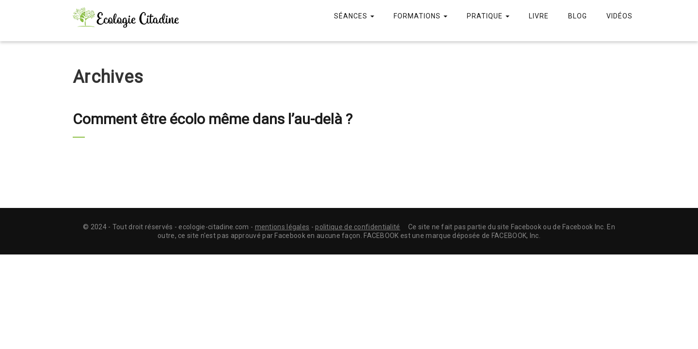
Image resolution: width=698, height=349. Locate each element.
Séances (354, 16)
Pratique (488, 16)
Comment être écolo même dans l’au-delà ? (212, 119)
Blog (577, 16)
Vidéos (619, 16)
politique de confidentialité (357, 227)
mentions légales (282, 227)
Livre (539, 16)
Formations (420, 16)
